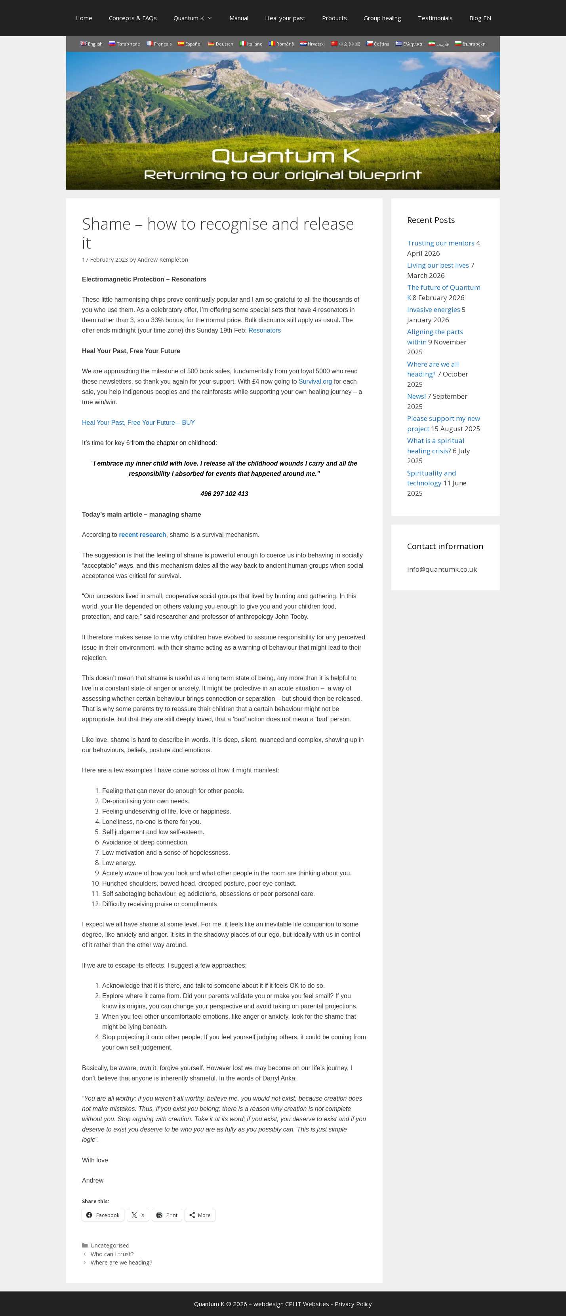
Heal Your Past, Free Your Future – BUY (138, 422)
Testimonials (435, 18)
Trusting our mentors (441, 242)
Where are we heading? (121, 1262)
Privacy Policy (353, 1304)
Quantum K (197, 18)
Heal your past (285, 18)
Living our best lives (438, 265)
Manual (238, 18)
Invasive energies (433, 309)
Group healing (382, 18)
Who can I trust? (112, 1254)
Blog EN (480, 18)
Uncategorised (110, 1245)
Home (83, 18)
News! (416, 396)
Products (334, 18)
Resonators (264, 330)
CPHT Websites (307, 1304)
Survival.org (315, 381)
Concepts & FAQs (133, 18)
